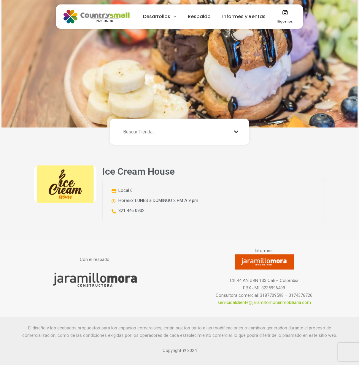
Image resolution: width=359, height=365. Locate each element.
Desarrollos (164, 16)
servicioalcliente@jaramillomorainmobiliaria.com (264, 302)
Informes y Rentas (244, 16)
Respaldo (201, 16)
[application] (178, 16)
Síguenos (282, 17)
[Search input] (177, 131)
